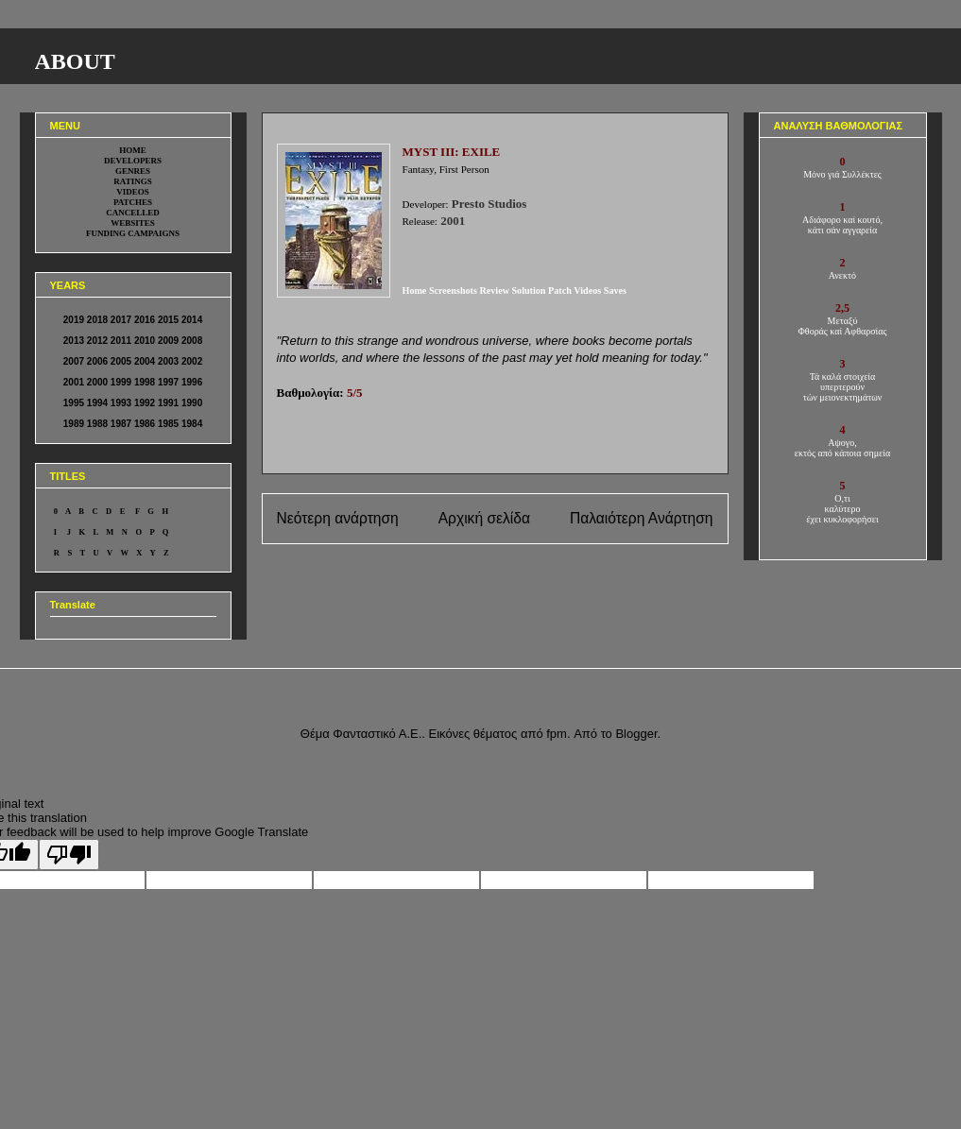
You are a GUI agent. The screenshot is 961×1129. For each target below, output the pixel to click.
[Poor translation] (69, 854)
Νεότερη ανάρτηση (338, 518)
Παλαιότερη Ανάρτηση (641, 518)
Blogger (636, 734)
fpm (556, 734)
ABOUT (75, 61)
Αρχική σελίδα (484, 518)
